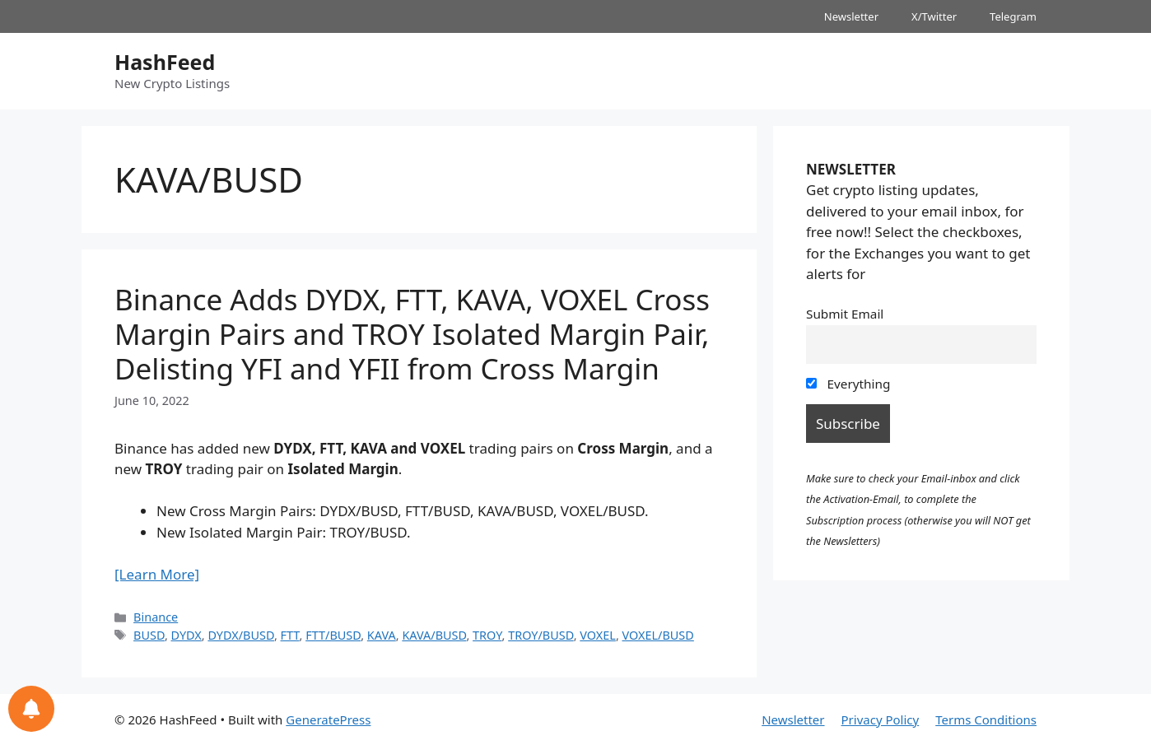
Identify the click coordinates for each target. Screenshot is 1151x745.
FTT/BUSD (333, 635)
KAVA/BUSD (434, 635)
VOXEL (598, 635)
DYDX (186, 635)
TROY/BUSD (541, 635)
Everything (848, 383)
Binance (155, 617)
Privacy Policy (880, 719)
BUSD (149, 635)
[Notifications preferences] (31, 709)
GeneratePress (328, 719)
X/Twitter (934, 16)
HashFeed (164, 62)
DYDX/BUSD (240, 635)
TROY (487, 635)
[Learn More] (156, 574)
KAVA (381, 635)
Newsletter (851, 16)
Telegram (1013, 16)
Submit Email (844, 313)
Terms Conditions (986, 719)
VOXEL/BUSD (658, 635)
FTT (290, 635)
